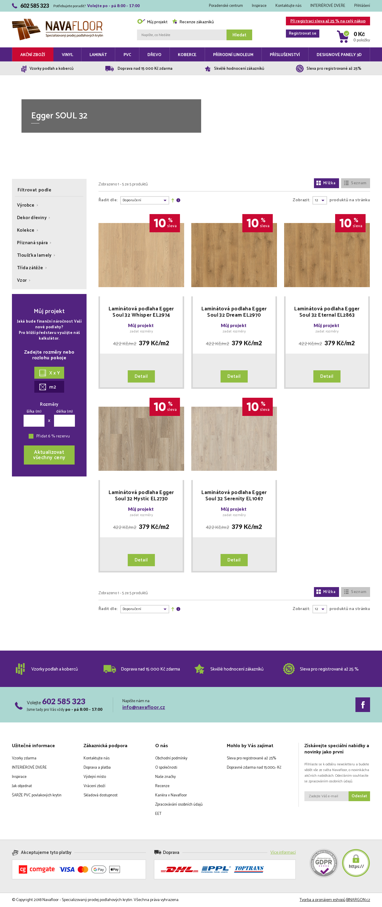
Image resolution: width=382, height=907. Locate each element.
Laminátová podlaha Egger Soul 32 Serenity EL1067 (234, 496)
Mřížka (326, 183)
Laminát (98, 55)
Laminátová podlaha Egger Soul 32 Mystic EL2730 (141, 496)
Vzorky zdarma (24, 758)
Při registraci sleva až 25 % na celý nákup (326, 21)
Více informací (283, 852)
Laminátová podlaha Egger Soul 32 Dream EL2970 (234, 312)
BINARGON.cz (358, 900)
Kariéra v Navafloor (171, 795)
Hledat (239, 35)
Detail (141, 376)
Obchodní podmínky (171, 758)
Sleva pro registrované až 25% (251, 758)
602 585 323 (63, 701)
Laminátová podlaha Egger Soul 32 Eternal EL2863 (326, 312)
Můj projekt (152, 22)
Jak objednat (22, 786)
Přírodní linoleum (233, 55)
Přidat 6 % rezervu (53, 436)
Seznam (355, 183)
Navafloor (57, 21)
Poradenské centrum (226, 6)
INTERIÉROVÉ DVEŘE (327, 6)
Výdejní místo (95, 777)
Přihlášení (362, 6)
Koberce (187, 55)
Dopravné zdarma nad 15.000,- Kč (254, 767)
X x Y (49, 373)
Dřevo (154, 55)
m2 (47, 387)
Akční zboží (32, 55)
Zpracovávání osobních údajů (179, 804)
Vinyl (67, 55)
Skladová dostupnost (101, 795)
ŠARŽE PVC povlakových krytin (36, 795)
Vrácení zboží (94, 786)
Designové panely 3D (339, 55)
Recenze (162, 786)
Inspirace (259, 6)
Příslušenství (285, 55)
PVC (127, 55)
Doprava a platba (97, 767)
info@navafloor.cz (143, 707)
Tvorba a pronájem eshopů (322, 900)
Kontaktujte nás (288, 6)
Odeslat (359, 796)
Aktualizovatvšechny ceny (49, 455)
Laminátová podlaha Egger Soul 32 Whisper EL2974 (141, 312)
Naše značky (165, 777)
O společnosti (166, 767)
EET (158, 814)
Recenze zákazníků (193, 22)
